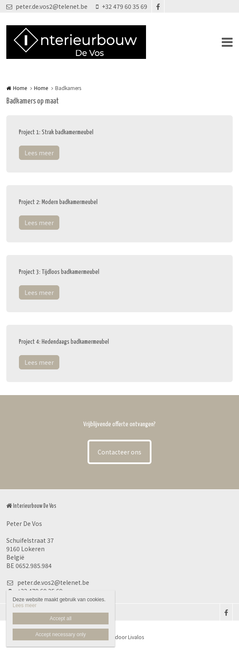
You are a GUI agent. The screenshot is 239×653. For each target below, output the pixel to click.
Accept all (61, 618)
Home (20, 87)
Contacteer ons (119, 452)
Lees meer (39, 153)
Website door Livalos (120, 636)
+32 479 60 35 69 (121, 6)
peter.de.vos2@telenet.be (47, 6)
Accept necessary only (60, 634)
